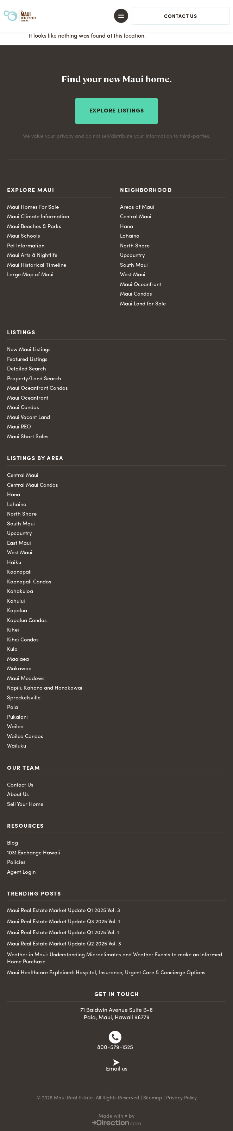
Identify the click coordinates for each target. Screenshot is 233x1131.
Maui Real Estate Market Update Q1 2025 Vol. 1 (63, 933)
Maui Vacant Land (28, 417)
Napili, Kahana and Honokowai (44, 688)
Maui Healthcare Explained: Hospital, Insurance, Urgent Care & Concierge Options (106, 973)
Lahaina (129, 236)
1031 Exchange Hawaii (33, 853)
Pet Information (25, 246)
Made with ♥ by (116, 1116)
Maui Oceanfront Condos (37, 388)
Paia (12, 707)
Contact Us (20, 785)
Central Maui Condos (32, 485)
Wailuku (16, 746)
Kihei (13, 630)
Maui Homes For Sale (33, 207)
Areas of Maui (137, 207)
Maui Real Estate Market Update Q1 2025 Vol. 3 (63, 910)
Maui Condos (136, 294)
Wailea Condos (25, 736)
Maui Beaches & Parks (34, 227)
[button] (110, 16)
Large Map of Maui (30, 275)
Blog (12, 843)
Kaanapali (19, 572)
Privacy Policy (181, 1098)
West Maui (132, 275)
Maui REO (19, 427)
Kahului (16, 601)
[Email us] (116, 1062)
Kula (12, 649)
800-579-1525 (115, 1048)
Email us (116, 1069)
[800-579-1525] (115, 1037)
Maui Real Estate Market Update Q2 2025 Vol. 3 (64, 944)
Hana (126, 227)
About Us (18, 794)
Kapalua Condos (27, 620)
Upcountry (132, 255)
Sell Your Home (25, 804)
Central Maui (135, 217)
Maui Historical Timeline (36, 265)
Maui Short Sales (28, 437)
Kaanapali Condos (29, 582)
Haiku (14, 563)
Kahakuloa (20, 591)
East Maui (19, 543)
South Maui (134, 265)
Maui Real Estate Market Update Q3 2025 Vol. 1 (63, 922)
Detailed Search (26, 369)
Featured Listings (27, 359)
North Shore (135, 246)
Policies (16, 862)
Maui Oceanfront (140, 284)
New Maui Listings (29, 350)
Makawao (19, 669)
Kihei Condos (23, 640)
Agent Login (21, 872)
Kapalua (17, 611)
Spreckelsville (23, 698)
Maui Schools (23, 236)
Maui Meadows (26, 678)
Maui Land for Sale (143, 304)
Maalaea (18, 659)
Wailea (15, 727)
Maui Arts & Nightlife (32, 255)
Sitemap (152, 1098)
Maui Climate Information (38, 217)
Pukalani (17, 717)
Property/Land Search (34, 379)
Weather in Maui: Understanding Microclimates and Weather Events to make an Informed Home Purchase (114, 958)
